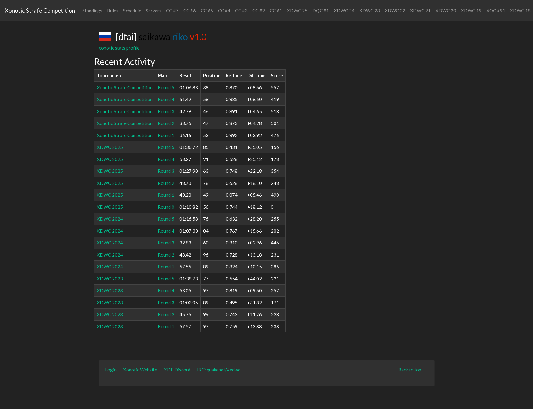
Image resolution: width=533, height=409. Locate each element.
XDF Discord (177, 369)
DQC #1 (320, 10)
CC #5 (207, 10)
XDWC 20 (446, 10)
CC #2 (258, 10)
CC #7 (172, 10)
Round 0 (166, 207)
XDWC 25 (297, 10)
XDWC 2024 (110, 218)
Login (111, 369)
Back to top (409, 369)
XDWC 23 (369, 10)
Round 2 (166, 123)
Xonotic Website (140, 369)
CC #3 (241, 10)
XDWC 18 (520, 10)
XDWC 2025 (110, 147)
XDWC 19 (471, 10)
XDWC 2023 (110, 278)
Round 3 (166, 111)
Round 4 (166, 99)
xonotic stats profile (119, 48)
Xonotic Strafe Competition (40, 10)
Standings (92, 10)
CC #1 (276, 10)
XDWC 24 (344, 10)
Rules (112, 10)
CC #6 (189, 10)
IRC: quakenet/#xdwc (218, 369)
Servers (153, 10)
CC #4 (224, 10)
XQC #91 (495, 10)
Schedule (132, 10)
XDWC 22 (395, 10)
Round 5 (166, 87)
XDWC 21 (420, 10)
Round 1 (166, 135)
